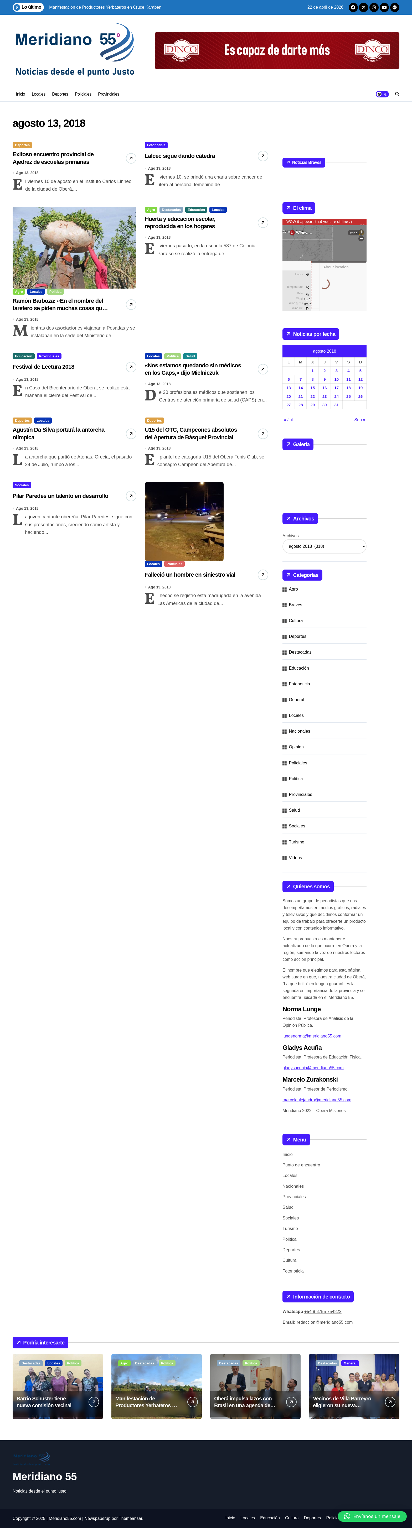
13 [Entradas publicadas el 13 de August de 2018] (288, 387)
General (296, 699)
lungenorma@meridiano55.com (311, 1036)
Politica (55, 295)
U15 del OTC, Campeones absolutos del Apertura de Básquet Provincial (185, 451)
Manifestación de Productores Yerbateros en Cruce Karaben (146, 1405)
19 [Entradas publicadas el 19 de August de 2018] (360, 387)
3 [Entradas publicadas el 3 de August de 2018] (337, 370)
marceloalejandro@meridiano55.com (316, 1100)
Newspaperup (98, 1518)
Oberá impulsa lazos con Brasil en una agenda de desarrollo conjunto (243, 1405)
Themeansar (130, 1518)
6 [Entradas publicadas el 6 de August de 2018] (288, 379)
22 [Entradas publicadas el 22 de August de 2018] (312, 396)
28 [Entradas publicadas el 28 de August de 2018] (300, 405)
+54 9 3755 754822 (323, 1311)
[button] (372, 1516)
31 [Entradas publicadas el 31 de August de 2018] (336, 405)
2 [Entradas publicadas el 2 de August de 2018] (324, 370)
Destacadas (171, 213)
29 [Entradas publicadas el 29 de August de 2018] (312, 405)
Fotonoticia (156, 145)
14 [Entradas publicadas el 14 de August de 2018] (300, 387)
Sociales (22, 500)
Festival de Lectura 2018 (51, 374)
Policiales (83, 94)
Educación (196, 213)
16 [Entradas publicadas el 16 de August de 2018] (324, 387)
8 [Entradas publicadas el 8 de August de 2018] (313, 379)
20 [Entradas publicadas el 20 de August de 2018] (288, 396)
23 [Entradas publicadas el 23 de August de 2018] (324, 396)
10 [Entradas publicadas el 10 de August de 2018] (336, 379)
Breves (295, 605)
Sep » (359, 420)
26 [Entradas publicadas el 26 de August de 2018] (360, 396)
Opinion (296, 747)
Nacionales (299, 731)
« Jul (288, 420)
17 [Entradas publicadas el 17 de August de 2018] (336, 387)
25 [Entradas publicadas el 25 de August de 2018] (348, 396)
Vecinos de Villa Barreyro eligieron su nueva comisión (342, 1405)
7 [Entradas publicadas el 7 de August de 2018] (301, 379)
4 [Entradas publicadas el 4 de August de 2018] (348, 370)
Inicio (20, 94)
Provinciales (108, 94)
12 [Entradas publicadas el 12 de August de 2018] (360, 379)
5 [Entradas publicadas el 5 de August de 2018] (360, 370)
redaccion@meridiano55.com (325, 1322)
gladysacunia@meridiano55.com (312, 1068)
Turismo (297, 842)
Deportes (60, 94)
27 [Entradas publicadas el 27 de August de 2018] (288, 405)
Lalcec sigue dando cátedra (188, 156)
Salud (190, 364)
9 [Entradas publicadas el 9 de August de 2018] (324, 379)
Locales (38, 94)
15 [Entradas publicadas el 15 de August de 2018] (312, 387)
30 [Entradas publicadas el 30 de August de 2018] (324, 405)
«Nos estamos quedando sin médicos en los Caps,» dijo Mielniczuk (190, 383)
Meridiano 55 (45, 1476)
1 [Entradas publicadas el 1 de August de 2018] (313, 370)
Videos (295, 858)
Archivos (290, 536)
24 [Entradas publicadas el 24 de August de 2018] (336, 396)
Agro (19, 295)
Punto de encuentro (301, 1165)
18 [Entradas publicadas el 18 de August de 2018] (348, 387)
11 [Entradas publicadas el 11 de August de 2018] (348, 379)
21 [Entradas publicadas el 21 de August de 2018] (300, 396)
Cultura (296, 620)
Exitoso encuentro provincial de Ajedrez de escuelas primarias (58, 164)
